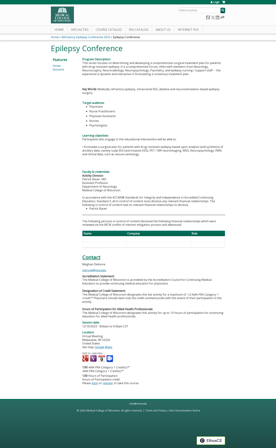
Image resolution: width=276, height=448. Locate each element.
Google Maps (103, 347)
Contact (91, 257)
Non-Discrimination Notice (184, 410)
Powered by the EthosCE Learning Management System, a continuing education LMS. (211, 440)
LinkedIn (217, 17)
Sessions (58, 69)
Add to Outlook (110, 358)
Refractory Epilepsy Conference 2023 (86, 37)
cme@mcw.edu (138, 403)
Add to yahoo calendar (93, 358)
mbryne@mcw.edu (94, 270)
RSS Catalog (138, 30)
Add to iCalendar (101, 358)
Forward (222, 17)
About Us (163, 30)
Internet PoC (188, 30)
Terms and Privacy (156, 410)
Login (216, 2)
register (108, 383)
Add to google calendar (85, 358)
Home (59, 30)
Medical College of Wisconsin (103, 410)
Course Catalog (109, 30)
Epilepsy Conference (126, 37)
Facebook (208, 17)
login (95, 383)
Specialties (80, 30)
